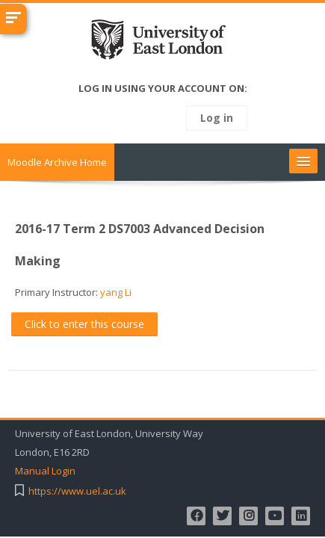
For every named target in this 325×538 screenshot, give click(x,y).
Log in (216, 118)
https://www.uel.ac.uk (77, 491)
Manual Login (45, 471)
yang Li (115, 292)
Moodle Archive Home (57, 162)
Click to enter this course (84, 324)
